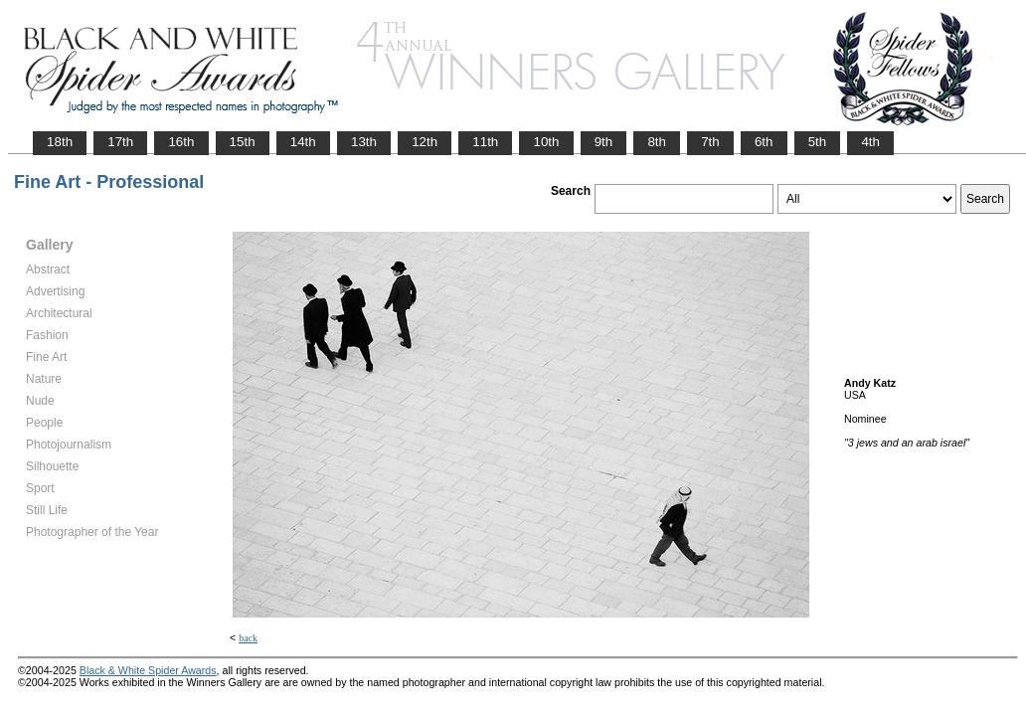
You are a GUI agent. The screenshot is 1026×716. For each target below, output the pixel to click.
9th (604, 141)
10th (546, 141)
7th (710, 141)
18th (60, 141)
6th (764, 141)
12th (424, 141)
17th (120, 141)
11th (485, 141)
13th (364, 141)
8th (656, 141)
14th (303, 141)
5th (817, 141)
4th (870, 141)
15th (242, 141)
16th (181, 141)
